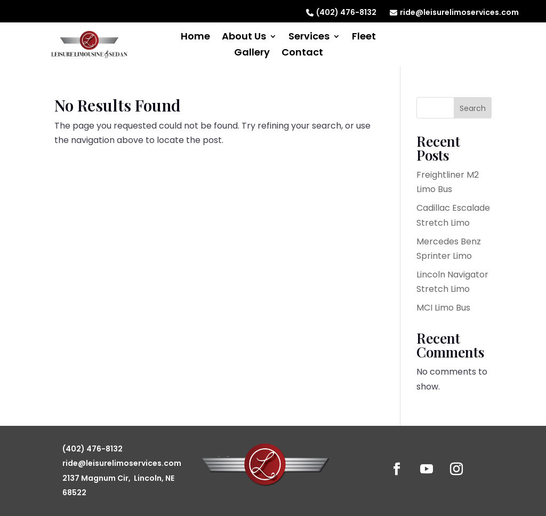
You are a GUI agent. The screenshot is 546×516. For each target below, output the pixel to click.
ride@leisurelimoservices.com (454, 12)
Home (195, 38)
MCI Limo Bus (443, 307)
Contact (302, 54)
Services (309, 38)
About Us (244, 38)
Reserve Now (466, 42)
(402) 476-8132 (341, 12)
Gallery (252, 54)
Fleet (364, 38)
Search (473, 108)
